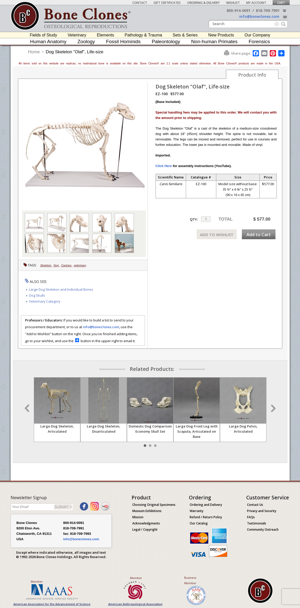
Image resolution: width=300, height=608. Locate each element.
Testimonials (256, 523)
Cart (281, 3)
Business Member (190, 580)
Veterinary (77, 35)
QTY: (194, 219)
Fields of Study (43, 35)
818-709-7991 (268, 10)
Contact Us (255, 504)
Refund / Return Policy (206, 517)
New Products (221, 35)
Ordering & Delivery (203, 3)
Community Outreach (263, 529)
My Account (256, 3)
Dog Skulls (37, 295)
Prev (28, 408)
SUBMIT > (63, 506)
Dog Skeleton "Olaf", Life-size (74, 51)
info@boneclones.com (259, 16)
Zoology (86, 41)
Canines (66, 265)
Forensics (259, 41)
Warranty (196, 511)
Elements (105, 35)
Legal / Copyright (145, 529)
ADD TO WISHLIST (216, 234)
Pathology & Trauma (143, 35)
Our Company (257, 35)
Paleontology (166, 41)
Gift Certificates (167, 3)
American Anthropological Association (135, 604)
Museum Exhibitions (146, 511)
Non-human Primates (214, 41)
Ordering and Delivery (206, 504)
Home (34, 51)
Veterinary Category (44, 301)
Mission (137, 517)
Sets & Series (185, 35)
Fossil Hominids (123, 41)
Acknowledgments (146, 523)
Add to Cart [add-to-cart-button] (259, 234)
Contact (139, 3)
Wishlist (233, 3)
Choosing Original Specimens (153, 504)
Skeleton (46, 265)
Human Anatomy (48, 41)
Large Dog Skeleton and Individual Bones (61, 289)
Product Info (252, 75)
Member (37, 581)
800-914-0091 (238, 10)
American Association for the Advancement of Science (51, 604)
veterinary (80, 265)
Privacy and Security (261, 511)
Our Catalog (199, 523)
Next (272, 408)
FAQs (251, 517)
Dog (56, 265)
